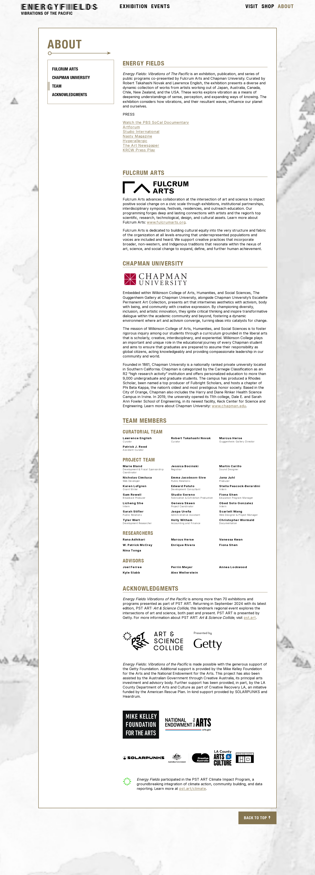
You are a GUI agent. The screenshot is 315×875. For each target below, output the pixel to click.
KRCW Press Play (139, 150)
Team (56, 86)
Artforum (131, 127)
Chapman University (71, 78)
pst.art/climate (192, 789)
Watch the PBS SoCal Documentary (156, 122)
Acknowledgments (69, 95)
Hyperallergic (135, 141)
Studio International (141, 132)
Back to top (257, 817)
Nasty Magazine (137, 136)
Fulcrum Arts (65, 69)
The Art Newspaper (141, 145)
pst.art (250, 617)
